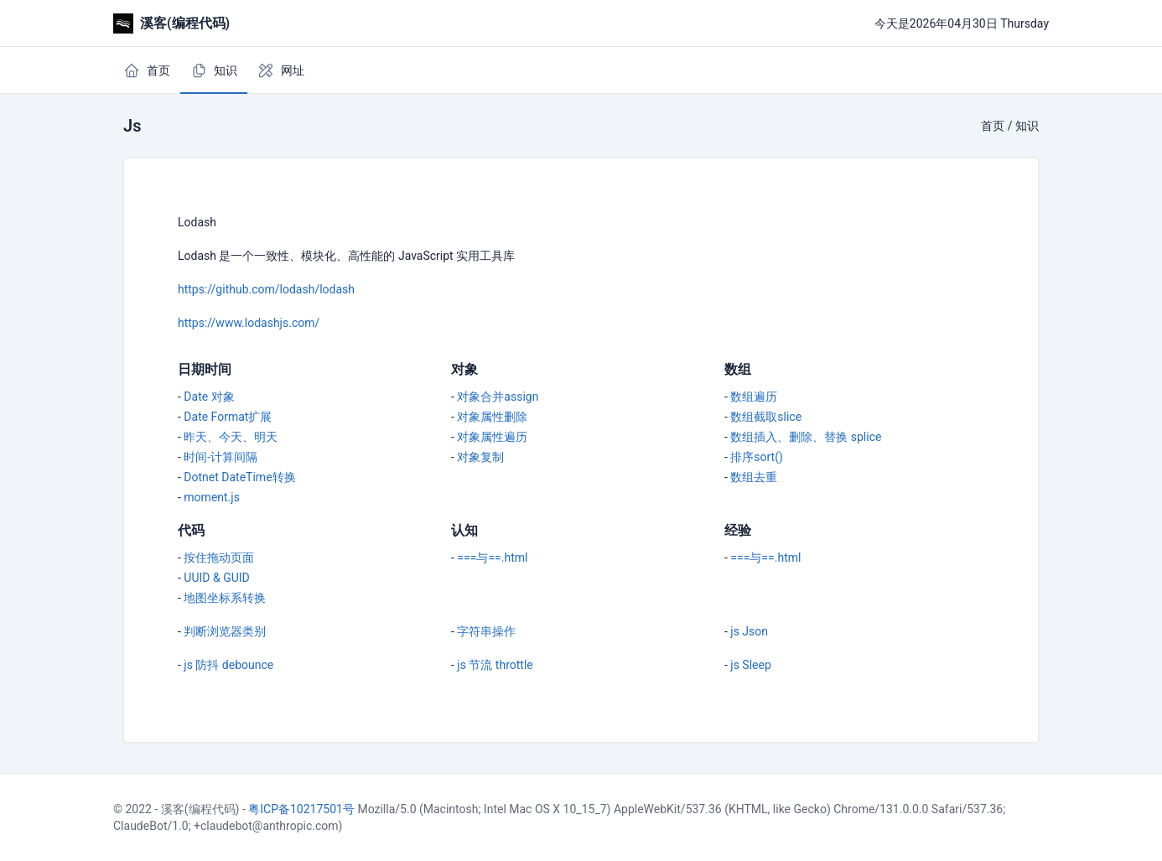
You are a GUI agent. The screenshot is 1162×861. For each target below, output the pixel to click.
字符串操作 (486, 631)
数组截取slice (765, 416)
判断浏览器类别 (225, 631)
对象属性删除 (492, 416)
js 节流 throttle (494, 665)
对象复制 (480, 457)
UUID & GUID (216, 577)
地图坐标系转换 (225, 597)
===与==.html (492, 557)
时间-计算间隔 (220, 457)
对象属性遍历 (492, 436)
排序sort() (756, 457)
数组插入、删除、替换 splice (805, 436)
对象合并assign (497, 396)
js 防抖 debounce (228, 665)
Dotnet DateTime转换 (239, 477)
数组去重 (753, 477)
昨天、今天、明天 (231, 436)
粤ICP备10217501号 (301, 809)
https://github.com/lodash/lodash (266, 289)
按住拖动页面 (219, 557)
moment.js (212, 497)
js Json (749, 631)
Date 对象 (209, 396)
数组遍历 (753, 396)
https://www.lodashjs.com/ (248, 322)
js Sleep (750, 665)
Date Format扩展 (228, 416)
